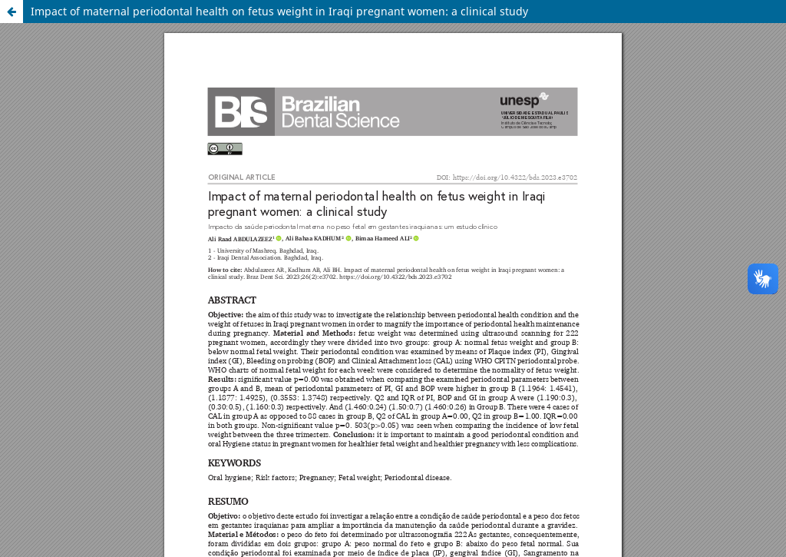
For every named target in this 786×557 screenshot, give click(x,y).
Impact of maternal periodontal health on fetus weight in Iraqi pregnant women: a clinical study (279, 11)
